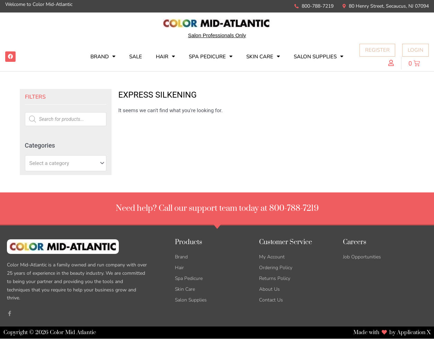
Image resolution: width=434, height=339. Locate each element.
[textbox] (62, 163)
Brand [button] (102, 56)
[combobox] (65, 163)
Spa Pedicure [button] (210, 56)
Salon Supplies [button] (318, 56)
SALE (135, 56)
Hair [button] (165, 56)
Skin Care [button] (263, 56)
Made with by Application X (391, 332)
